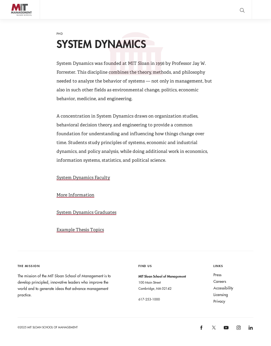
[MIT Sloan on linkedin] (250, 329)
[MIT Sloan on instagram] (238, 329)
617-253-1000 (149, 299)
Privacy (219, 301)
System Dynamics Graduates (86, 212)
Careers (219, 281)
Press (217, 274)
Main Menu (261, 9)
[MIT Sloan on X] (213, 329)
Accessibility (223, 288)
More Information (75, 195)
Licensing (220, 294)
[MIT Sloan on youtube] (225, 330)
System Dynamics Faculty (83, 177)
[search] (242, 9)
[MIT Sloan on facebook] (201, 329)
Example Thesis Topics (80, 229)
